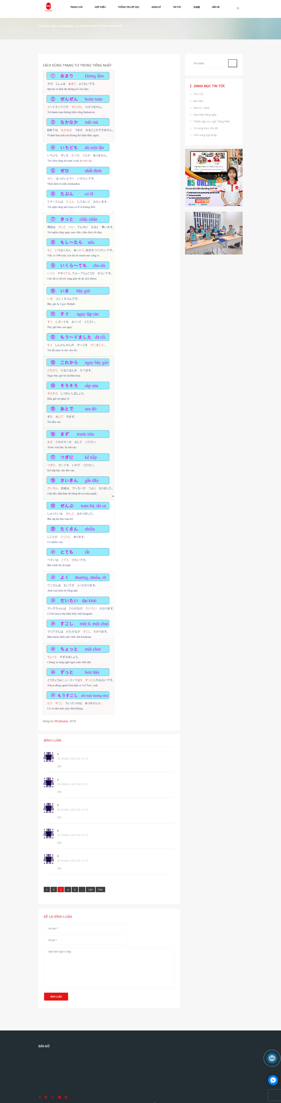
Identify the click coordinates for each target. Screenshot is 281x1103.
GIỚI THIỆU (100, 7)
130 (90, 889)
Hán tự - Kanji (199, 107)
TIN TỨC (177, 7)
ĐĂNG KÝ (156, 7)
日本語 (196, 7)
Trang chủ (43, 26)
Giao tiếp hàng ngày (203, 114)
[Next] (100, 889)
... (82, 889)
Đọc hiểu (196, 101)
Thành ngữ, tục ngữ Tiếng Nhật (210, 121)
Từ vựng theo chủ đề (204, 128)
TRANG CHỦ (76, 7)
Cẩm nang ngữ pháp (62, 26)
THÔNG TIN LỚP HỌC (128, 7)
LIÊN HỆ (216, 7)
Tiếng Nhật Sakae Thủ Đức (216, 1046)
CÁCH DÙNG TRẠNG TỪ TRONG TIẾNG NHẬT (99, 26)
